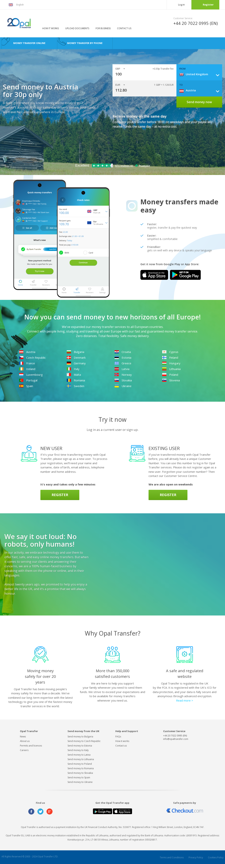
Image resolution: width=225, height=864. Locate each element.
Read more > (184, 700)
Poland (170, 374)
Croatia (122, 352)
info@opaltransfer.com (175, 739)
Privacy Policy (196, 857)
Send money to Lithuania (81, 759)
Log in (181, 4)
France (27, 363)
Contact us (124, 28)
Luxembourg (31, 374)
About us (25, 741)
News (23, 736)
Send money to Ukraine (80, 782)
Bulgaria (75, 352)
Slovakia (123, 380)
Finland (170, 357)
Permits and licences (31, 745)
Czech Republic (32, 357)
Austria (27, 352)
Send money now (199, 102)
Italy (73, 369)
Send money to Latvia (79, 754)
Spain (26, 386)
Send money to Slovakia (80, 773)
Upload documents (77, 28)
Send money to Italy (78, 750)
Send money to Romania (81, 768)
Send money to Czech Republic (84, 741)
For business (103, 28)
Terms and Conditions (172, 857)
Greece (122, 363)
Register (208, 4)
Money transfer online (29, 43)
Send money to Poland (80, 763)
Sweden (75, 386)
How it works (50, 28)
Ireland (27, 369)
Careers (24, 750)
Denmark (76, 357)
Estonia (122, 357)
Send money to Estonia (80, 745)
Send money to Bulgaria (80, 736)
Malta (74, 374)
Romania (76, 380)
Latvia (121, 369)
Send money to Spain (79, 777)
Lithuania (171, 369)
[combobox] (200, 74)
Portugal (28, 380)
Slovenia (171, 380)
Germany (76, 363)
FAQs (118, 736)
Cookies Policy (215, 857)
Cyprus (170, 352)
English (16, 4)
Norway (123, 374)
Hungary (171, 363)
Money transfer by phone (84, 43)
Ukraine (122, 386)
